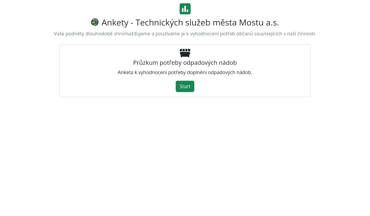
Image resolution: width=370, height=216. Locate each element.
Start (185, 86)
